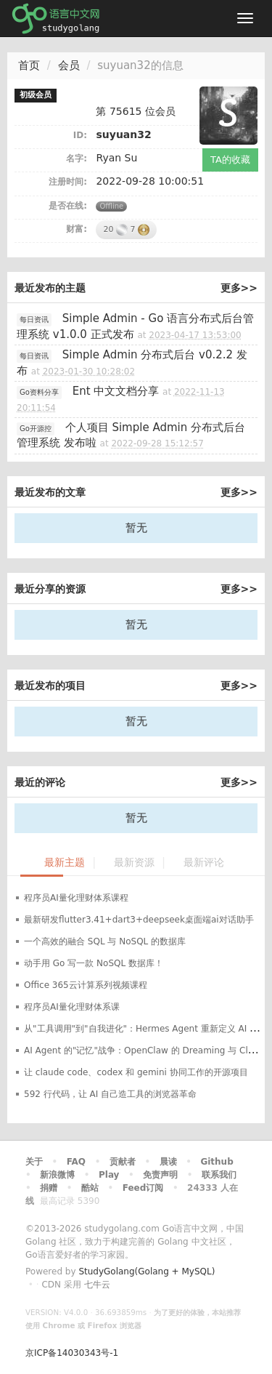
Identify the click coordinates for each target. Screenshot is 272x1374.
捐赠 (48, 1188)
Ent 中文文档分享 (116, 391)
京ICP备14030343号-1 (71, 1353)
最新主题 (64, 862)
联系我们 (219, 1175)
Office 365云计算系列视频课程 (85, 985)
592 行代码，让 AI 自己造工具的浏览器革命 (110, 1094)
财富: (76, 229)
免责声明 (160, 1175)
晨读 (168, 1162)
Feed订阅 (143, 1188)
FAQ (76, 1162)
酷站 (90, 1188)
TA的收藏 (230, 159)
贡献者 (123, 1162)
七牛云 (97, 1284)
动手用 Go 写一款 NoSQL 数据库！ (93, 963)
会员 (69, 65)
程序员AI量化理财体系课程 (76, 898)
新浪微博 (57, 1175)
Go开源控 (35, 429)
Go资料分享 (39, 392)
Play (109, 1175)
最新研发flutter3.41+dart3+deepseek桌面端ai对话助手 (139, 920)
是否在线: (68, 206)
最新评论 (204, 862)
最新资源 (134, 862)
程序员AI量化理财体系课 (72, 1007)
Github (216, 1162)
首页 (29, 65)
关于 (34, 1162)
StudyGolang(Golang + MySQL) (146, 1271)
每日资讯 (34, 320)
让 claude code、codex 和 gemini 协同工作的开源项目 (136, 1072)
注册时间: (68, 182)
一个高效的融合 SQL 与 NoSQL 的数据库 (105, 941)
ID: (80, 135)
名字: (76, 158)
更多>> (239, 288)
